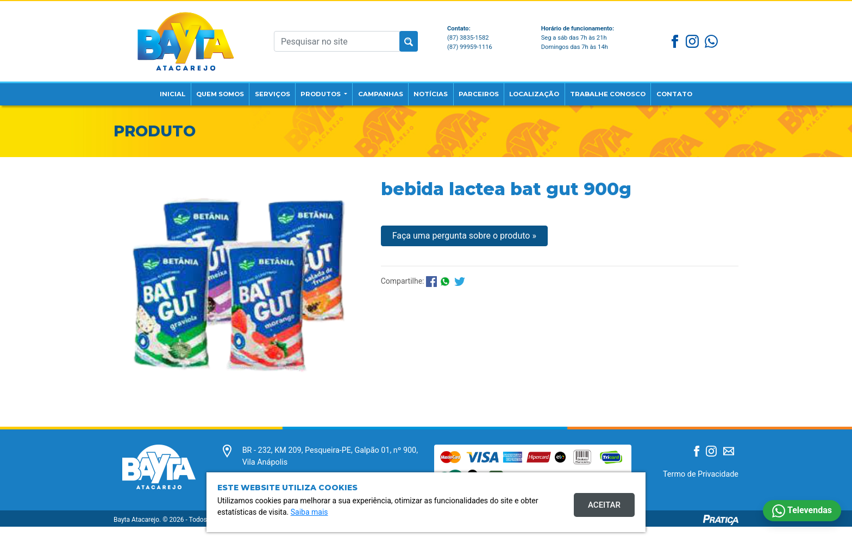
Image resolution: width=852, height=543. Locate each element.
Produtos (309, 89)
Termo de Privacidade (700, 490)
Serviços (253, 89)
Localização (547, 89)
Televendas (802, 510)
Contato (704, 89)
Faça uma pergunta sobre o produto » (464, 252)
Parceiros (483, 89)
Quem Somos (194, 95)
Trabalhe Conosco (630, 95)
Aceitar (604, 505)
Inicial (142, 89)
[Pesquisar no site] (337, 38)
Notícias (430, 89)
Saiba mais (309, 512)
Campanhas (374, 89)
